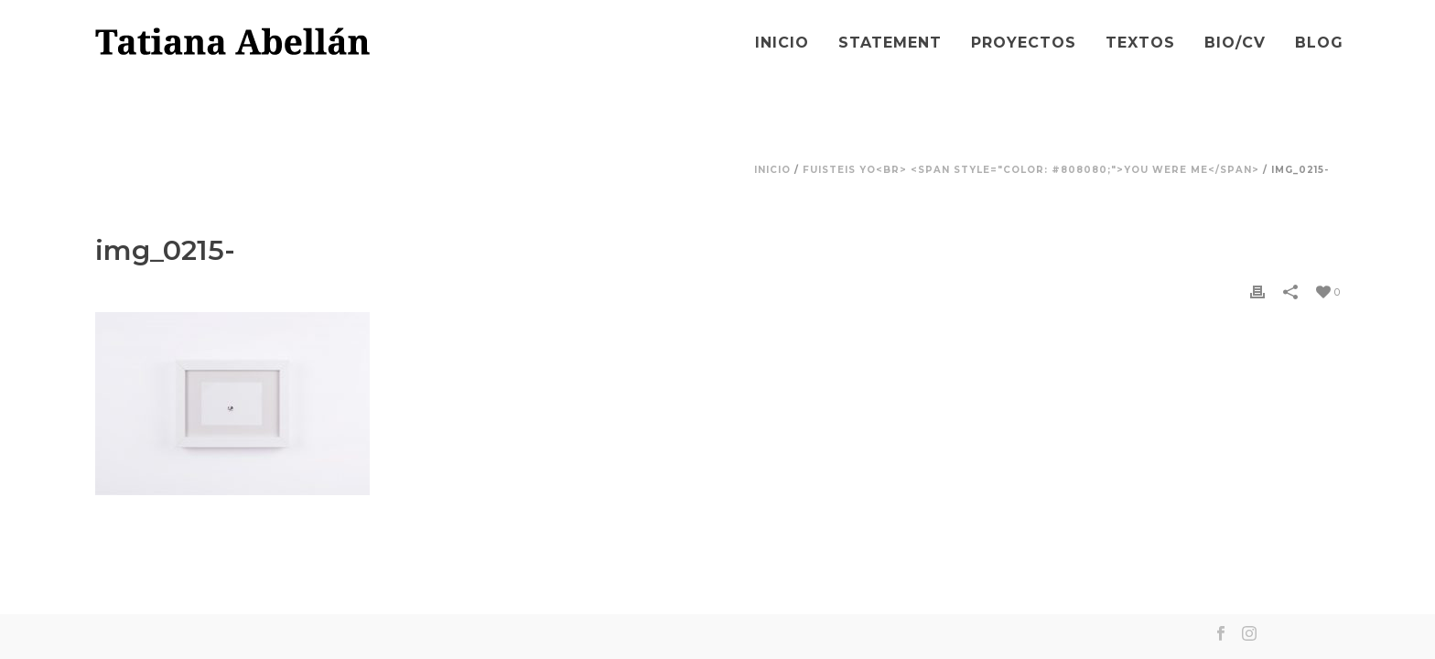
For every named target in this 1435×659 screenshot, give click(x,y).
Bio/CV (1235, 42)
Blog (1319, 42)
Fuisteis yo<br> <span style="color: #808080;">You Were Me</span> (1031, 170)
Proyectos (1023, 42)
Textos (1140, 42)
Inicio (782, 42)
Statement (890, 42)
